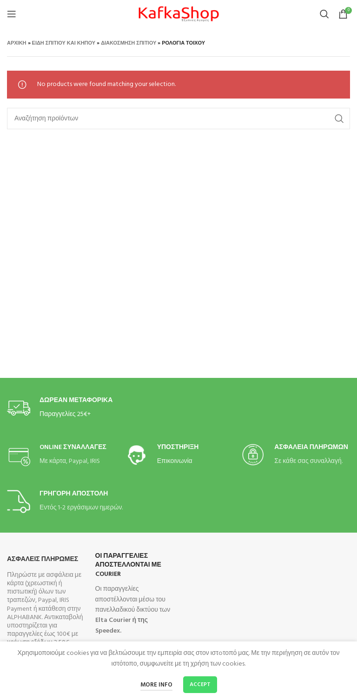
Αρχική (16, 43)
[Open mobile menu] (11, 14)
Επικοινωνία (174, 461)
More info (156, 685)
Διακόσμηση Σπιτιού (128, 43)
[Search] (324, 14)
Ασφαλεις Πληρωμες (42, 559)
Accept (200, 684)
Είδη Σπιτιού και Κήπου (64, 43)
